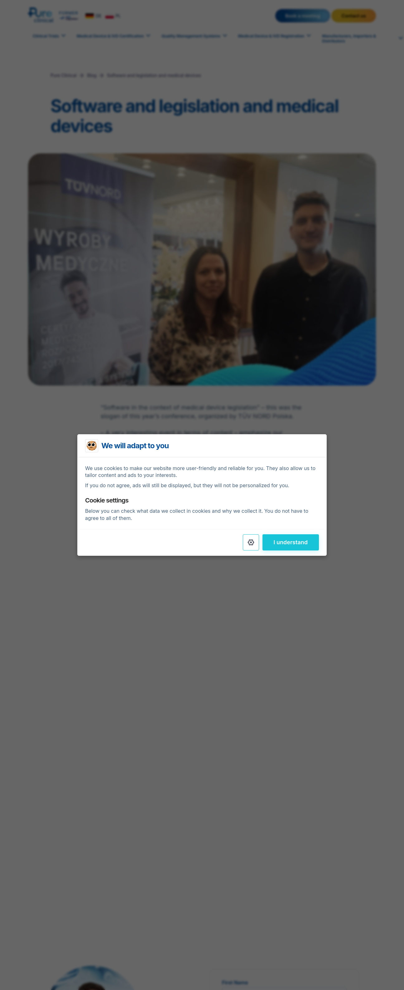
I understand (291, 542)
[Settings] (251, 542)
